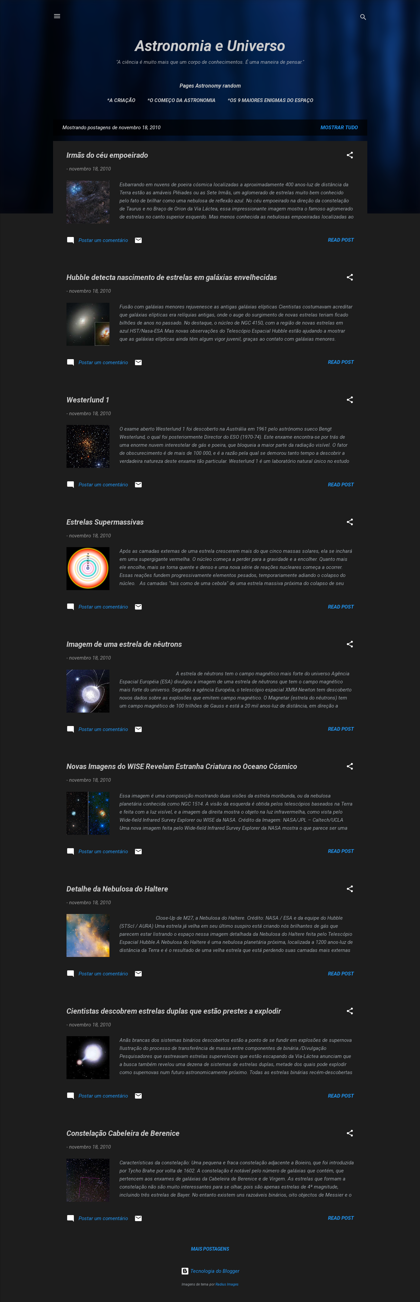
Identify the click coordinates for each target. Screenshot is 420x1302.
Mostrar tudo (339, 128)
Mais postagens (210, 1249)
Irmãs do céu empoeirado (107, 155)
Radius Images (227, 1284)
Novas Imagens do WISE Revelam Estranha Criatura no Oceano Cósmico (181, 766)
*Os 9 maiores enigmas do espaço (270, 100)
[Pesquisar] (363, 18)
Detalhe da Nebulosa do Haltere (117, 889)
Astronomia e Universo (210, 46)
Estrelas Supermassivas (105, 522)
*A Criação (121, 100)
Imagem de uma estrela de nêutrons (124, 644)
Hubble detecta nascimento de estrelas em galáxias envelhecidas (171, 277)
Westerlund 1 (87, 400)
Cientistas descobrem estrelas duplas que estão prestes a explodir (173, 1011)
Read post (341, 240)
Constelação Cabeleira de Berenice (123, 1133)
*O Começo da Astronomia (181, 100)
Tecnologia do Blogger (210, 1271)
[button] (350, 156)
